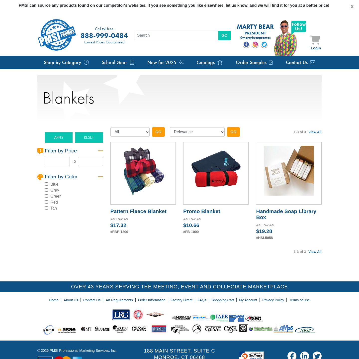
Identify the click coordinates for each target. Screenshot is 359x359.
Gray (54, 190)
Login (316, 48)
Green (55, 196)
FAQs (202, 300)
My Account (248, 300)
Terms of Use (299, 300)
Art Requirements (119, 300)
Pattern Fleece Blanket (138, 211)
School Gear (118, 62)
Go (158, 131)
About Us (71, 300)
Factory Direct (181, 300)
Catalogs (210, 62)
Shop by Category (66, 62)
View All (315, 132)
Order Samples (254, 62)
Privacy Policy (273, 300)
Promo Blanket (201, 211)
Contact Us (300, 62)
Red (53, 202)
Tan (53, 208)
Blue (53, 184)
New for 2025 (165, 62)
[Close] (352, 6)
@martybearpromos (255, 37)
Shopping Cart (223, 300)
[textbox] (176, 35)
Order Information (152, 300)
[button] (59, 137)
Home (53, 300)
